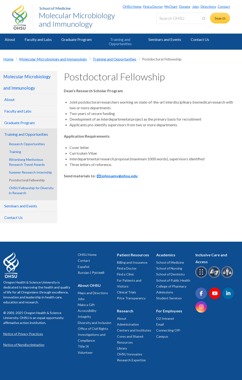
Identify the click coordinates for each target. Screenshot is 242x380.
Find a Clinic (125, 274)
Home (8, 59)
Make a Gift (86, 305)
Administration (128, 324)
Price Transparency (131, 298)
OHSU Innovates (129, 354)
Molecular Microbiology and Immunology (77, 19)
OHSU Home (132, 6)
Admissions (164, 292)
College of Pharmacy (171, 286)
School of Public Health (173, 280)
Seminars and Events (164, 39)
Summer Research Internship (30, 172)
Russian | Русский (91, 273)
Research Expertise (131, 360)
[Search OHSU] (181, 18)
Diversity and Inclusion (94, 323)
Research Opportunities (27, 144)
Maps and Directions (93, 293)
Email (160, 324)
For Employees (169, 311)
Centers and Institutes (134, 330)
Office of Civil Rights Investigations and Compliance (93, 334)
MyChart (170, 6)
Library (122, 348)
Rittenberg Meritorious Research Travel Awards (27, 161)
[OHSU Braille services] (201, 277)
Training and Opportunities (120, 41)
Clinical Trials (126, 292)
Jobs (195, 6)
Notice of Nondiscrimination (23, 345)
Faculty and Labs (38, 39)
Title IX (83, 346)
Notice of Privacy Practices (23, 334)
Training (15, 152)
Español (83, 267)
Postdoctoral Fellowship (27, 180)
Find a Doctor (153, 6)
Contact (224, 6)
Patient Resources (133, 255)
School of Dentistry (170, 274)
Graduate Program (76, 39)
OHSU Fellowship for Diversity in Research (31, 190)
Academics (165, 255)
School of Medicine (55, 8)
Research (125, 311)
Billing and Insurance (132, 262)
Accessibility (87, 311)
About (10, 39)
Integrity (84, 316)
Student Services (169, 298)
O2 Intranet (165, 318)
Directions (208, 6)
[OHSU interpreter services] (227, 277)
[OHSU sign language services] (214, 277)
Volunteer (85, 352)
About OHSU (89, 285)
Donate (184, 6)
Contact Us (200, 39)
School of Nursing (169, 268)
